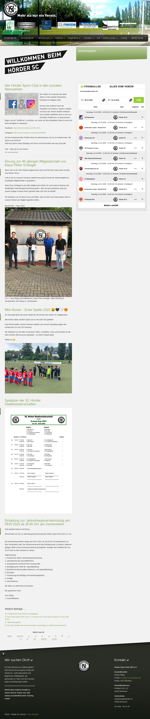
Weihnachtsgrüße (13, 622)
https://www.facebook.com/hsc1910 (26, 128)
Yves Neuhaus (33, 714)
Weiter (44, 639)
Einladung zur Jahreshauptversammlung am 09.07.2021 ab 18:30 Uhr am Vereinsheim (37, 522)
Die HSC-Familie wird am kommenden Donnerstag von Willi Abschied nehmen (36, 625)
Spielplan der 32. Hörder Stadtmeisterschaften (23, 402)
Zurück (20, 636)
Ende (54, 639)
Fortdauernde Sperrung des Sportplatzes (22, 614)
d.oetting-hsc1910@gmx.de (130, 678)
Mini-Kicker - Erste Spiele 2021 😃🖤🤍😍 (36, 310)
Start (10, 636)
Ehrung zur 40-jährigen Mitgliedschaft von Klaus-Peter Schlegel (35, 163)
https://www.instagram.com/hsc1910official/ (29, 133)
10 (35, 639)
